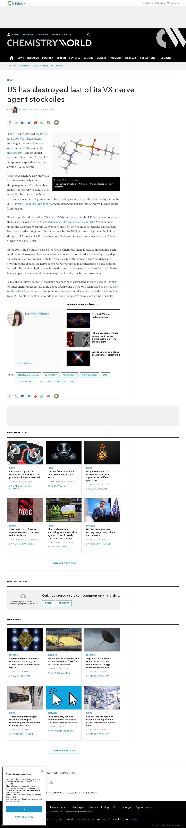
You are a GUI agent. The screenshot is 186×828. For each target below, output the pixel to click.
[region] (24, 796)
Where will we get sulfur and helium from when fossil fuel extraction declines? (63, 661)
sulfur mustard (26, 382)
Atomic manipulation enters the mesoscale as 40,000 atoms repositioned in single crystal (24, 663)
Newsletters (25, 66)
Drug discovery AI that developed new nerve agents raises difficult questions (98, 476)
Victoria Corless (62, 731)
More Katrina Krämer (81, 304)
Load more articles (64, 563)
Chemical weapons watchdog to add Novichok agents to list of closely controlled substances (62, 534)
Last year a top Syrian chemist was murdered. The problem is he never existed (24, 474)
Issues (47, 773)
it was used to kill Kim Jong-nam (35, 203)
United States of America (52, 382)
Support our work (145, 807)
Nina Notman (59, 547)
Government (51, 375)
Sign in (48, 603)
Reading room (47, 66)
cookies (134, 819)
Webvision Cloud (173, 825)
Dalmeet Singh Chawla (20, 487)
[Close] (42, 771)
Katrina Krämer (28, 110)
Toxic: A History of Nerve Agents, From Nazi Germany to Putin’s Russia (24, 532)
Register (28, 34)
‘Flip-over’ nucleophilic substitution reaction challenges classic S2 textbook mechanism (98, 663)
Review (12, 526)
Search (88, 34)
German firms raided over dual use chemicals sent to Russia (62, 474)
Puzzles (59, 66)
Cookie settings (24, 817)
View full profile (25, 363)
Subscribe (42, 34)
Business (90, 526)
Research (14, 655)
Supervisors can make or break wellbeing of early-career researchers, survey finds (100, 721)
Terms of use (57, 793)
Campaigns (78, 807)
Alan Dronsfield (23, 544)
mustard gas (14, 152)
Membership (173, 3)
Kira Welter (59, 486)
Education (160, 3)
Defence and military (28, 375)
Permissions (89, 793)
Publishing (148, 3)
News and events (59, 807)
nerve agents (70, 375)
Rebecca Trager (100, 544)
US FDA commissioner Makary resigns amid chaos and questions (100, 532)
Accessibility (73, 793)
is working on (60, 296)
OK (24, 809)
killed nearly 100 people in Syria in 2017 (70, 222)
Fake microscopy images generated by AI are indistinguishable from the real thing (105, 337)
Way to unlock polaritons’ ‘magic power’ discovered (106, 353)
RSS (73, 773)
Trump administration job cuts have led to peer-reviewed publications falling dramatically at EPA (25, 721)
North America (89, 375)
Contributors (60, 773)
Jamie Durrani (99, 489)
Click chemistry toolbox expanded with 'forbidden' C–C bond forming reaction (62, 719)
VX (27, 148)
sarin (105, 375)
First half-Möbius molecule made (101, 315)
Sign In (15, 34)
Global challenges (122, 807)
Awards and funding (98, 807)
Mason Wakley (60, 673)
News (10, 80)
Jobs (35, 66)
